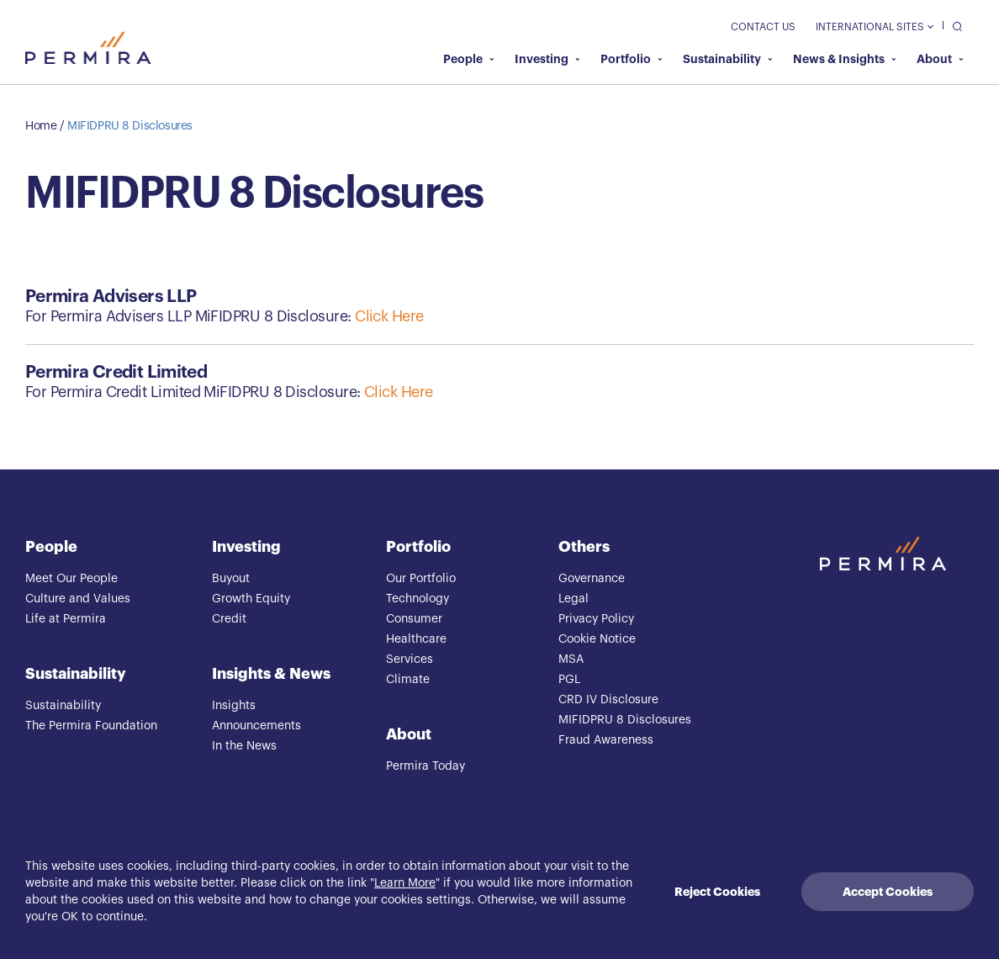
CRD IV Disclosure (608, 700)
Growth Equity (251, 599)
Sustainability (728, 59)
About (940, 59)
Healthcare (416, 639)
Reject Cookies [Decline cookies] (717, 892)
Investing (547, 59)
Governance (591, 579)
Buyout (231, 579)
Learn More (405, 883)
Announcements (256, 726)
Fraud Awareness (605, 740)
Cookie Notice (597, 639)
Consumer (414, 619)
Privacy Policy (596, 619)
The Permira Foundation (91, 726)
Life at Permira (65, 619)
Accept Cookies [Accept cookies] (888, 892)
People (468, 59)
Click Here (389, 316)
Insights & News (271, 673)
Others (584, 546)
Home (40, 126)
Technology (417, 599)
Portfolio (631, 59)
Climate (408, 680)
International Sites (874, 27)
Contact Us (763, 27)
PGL (569, 680)
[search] (953, 25)
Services (409, 659)
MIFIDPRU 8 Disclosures (130, 126)
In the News (244, 746)
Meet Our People (71, 579)
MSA (571, 659)
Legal (573, 599)
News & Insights (844, 59)
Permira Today (425, 766)
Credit (229, 619)
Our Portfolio (421, 579)
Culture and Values (77, 599)
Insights (234, 706)
